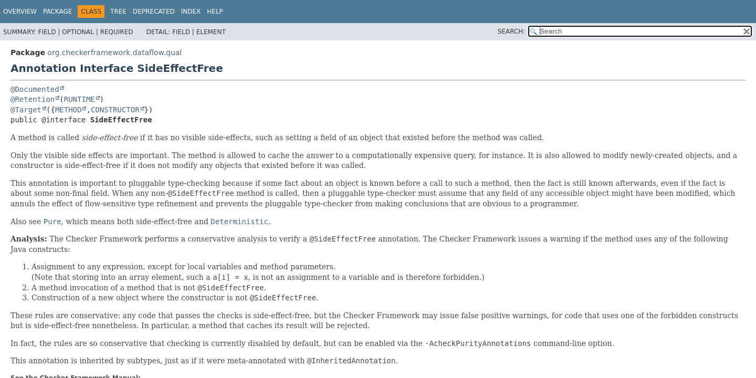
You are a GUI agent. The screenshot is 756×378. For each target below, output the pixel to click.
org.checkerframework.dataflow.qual (114, 52)
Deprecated (154, 11)
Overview (20, 11)
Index (191, 11)
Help (215, 11)
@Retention (32, 99)
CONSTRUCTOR (115, 110)
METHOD (68, 110)
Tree (118, 11)
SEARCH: (512, 31)
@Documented (34, 89)
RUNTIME (79, 99)
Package (57, 11)
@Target (25, 110)
